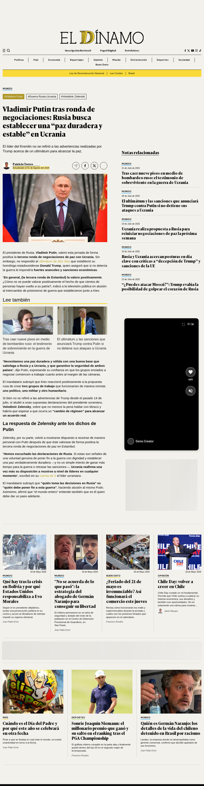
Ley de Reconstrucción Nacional (87, 73)
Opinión (98, 59)
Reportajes (77, 59)
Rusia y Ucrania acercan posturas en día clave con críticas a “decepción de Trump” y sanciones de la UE (161, 260)
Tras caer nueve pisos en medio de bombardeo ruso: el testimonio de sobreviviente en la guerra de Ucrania (155, 177)
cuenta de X (48, 475)
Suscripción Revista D (78, 50)
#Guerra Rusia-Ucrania (42, 96)
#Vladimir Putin (13, 96)
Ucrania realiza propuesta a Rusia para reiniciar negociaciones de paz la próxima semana (159, 233)
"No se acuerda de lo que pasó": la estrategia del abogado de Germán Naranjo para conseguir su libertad (75, 593)
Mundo (116, 59)
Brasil (131, 73)
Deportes (163, 59)
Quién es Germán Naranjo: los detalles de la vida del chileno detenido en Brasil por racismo (170, 728)
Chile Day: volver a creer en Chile (175, 583)
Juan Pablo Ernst (10, 622)
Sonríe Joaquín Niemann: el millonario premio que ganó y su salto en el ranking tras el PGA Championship (100, 730)
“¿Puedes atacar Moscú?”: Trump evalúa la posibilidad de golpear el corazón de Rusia (160, 286)
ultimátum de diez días (54, 261)
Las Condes (116, 73)
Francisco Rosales (114, 622)
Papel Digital (108, 50)
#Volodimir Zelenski (73, 96)
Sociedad (184, 59)
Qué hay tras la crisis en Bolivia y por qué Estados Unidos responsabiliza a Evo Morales (22, 591)
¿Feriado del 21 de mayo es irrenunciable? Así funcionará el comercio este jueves (126, 591)
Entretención (139, 59)
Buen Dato (102, 64)
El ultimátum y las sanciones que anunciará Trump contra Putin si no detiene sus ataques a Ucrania (81, 343)
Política (19, 59)
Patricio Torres (23, 164)
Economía (54, 59)
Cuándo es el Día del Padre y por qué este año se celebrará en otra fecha (31, 728)
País (35, 59)
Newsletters (132, 50)
